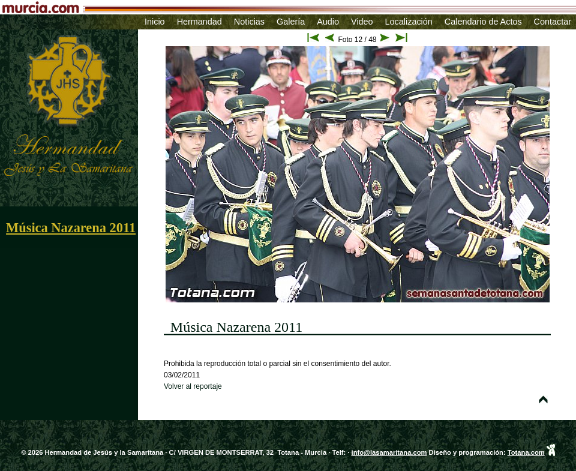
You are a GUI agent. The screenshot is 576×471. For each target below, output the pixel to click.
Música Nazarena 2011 (71, 227)
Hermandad (199, 21)
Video (362, 21)
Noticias (249, 21)
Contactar (552, 21)
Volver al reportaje (193, 386)
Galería (291, 21)
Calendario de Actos (483, 21)
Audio (328, 21)
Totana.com (526, 452)
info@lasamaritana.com (389, 452)
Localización (409, 21)
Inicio (155, 21)
